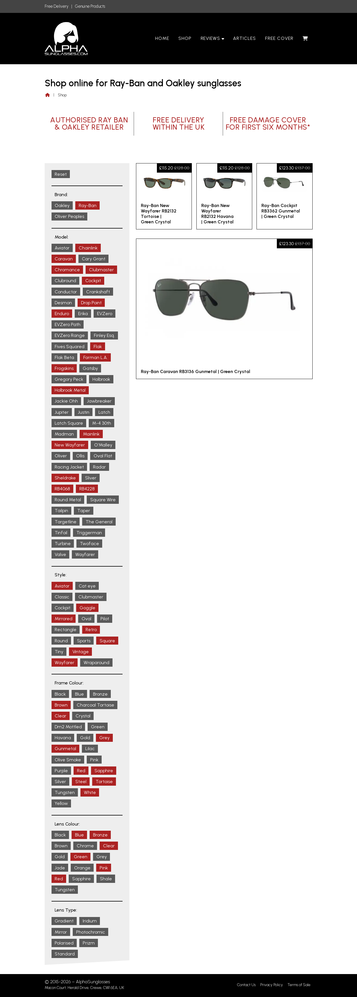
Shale (106, 878)
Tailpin (61, 510)
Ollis (80, 455)
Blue (79, 694)
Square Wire (103, 499)
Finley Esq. (104, 335)
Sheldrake (65, 478)
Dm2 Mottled (68, 726)
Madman (64, 434)
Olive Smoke (68, 759)
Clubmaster (101, 269)
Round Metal (68, 499)
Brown (61, 705)
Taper (83, 510)
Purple (61, 770)
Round (61, 640)
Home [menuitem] (162, 38)
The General (99, 521)
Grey (104, 737)
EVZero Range (70, 335)
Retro (91, 629)
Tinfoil (61, 532)
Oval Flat (103, 455)
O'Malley (103, 445)
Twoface (89, 543)
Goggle (87, 607)
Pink (94, 759)
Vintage (80, 651)
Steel (80, 781)
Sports (83, 640)
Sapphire (103, 770)
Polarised (64, 943)
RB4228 (87, 488)
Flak (98, 346)
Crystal (83, 716)
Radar (99, 467)
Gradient (64, 921)
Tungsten (65, 792)
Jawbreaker (99, 401)
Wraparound (96, 662)
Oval (86, 618)
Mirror (61, 932)
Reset (61, 174)
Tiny (59, 651)
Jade (60, 868)
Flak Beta (64, 357)
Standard (65, 954)
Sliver (90, 478)
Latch (104, 412)
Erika (83, 313)
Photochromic (90, 932)
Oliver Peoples (69, 216)
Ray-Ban (87, 205)
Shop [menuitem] (185, 38)
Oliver (61, 455)
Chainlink (88, 248)
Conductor (66, 291)
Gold (85, 737)
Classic (62, 597)
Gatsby (90, 368)
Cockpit (93, 280)
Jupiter (62, 412)
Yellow (61, 803)
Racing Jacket (69, 467)
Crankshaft (98, 291)
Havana (63, 737)
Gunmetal (65, 748)
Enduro (62, 313)
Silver (60, 781)
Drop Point (91, 302)
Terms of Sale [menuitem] (298, 984)
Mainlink (91, 434)
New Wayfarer (70, 445)
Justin (83, 412)
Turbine (63, 543)
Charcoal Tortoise (95, 705)
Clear (60, 716)
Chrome (85, 845)
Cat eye (87, 586)
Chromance (67, 269)
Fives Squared (69, 346)
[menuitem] (305, 38)
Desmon (63, 302)
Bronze (100, 694)
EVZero (104, 313)
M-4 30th (101, 423)
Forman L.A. (95, 357)
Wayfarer (85, 554)
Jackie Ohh (66, 401)
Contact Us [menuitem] (246, 984)
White (90, 792)
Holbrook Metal (70, 390)
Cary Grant (93, 259)
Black (60, 694)
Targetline (65, 521)
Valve (60, 554)
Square (107, 640)
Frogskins (64, 368)
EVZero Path (67, 324)
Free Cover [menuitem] (279, 38)
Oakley (62, 205)
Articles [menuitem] (244, 38)
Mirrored (63, 618)
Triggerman (89, 532)
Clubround (65, 280)
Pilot (104, 618)
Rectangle (65, 629)
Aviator (62, 248)
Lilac (90, 748)
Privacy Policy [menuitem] (271, 984)
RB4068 (62, 488)
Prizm (89, 943)
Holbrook (101, 379)
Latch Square (69, 423)
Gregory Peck (69, 379)
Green (97, 726)
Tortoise (104, 781)
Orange (82, 868)
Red (81, 770)
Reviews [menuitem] (210, 38)
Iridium (90, 921)
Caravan (64, 259)
